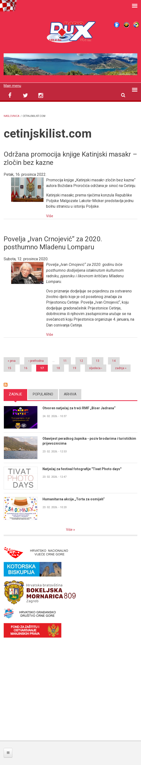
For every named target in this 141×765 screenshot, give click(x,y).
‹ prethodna (36, 360)
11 (65, 360)
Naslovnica (11, 116)
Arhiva (70, 394)
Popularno (43, 394)
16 (25, 367)
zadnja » (120, 367)
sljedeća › (95, 367)
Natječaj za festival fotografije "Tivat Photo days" (83, 468)
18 (58, 367)
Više (50, 215)
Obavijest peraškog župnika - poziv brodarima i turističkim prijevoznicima (82, 441)
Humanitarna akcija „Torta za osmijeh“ (75, 499)
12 (81, 360)
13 (97, 360)
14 (114, 360)
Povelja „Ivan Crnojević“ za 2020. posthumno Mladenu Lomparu (53, 243)
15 (9, 367)
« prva (12, 360)
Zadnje (15, 394)
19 (74, 367)
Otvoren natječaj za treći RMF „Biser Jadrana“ (81, 408)
